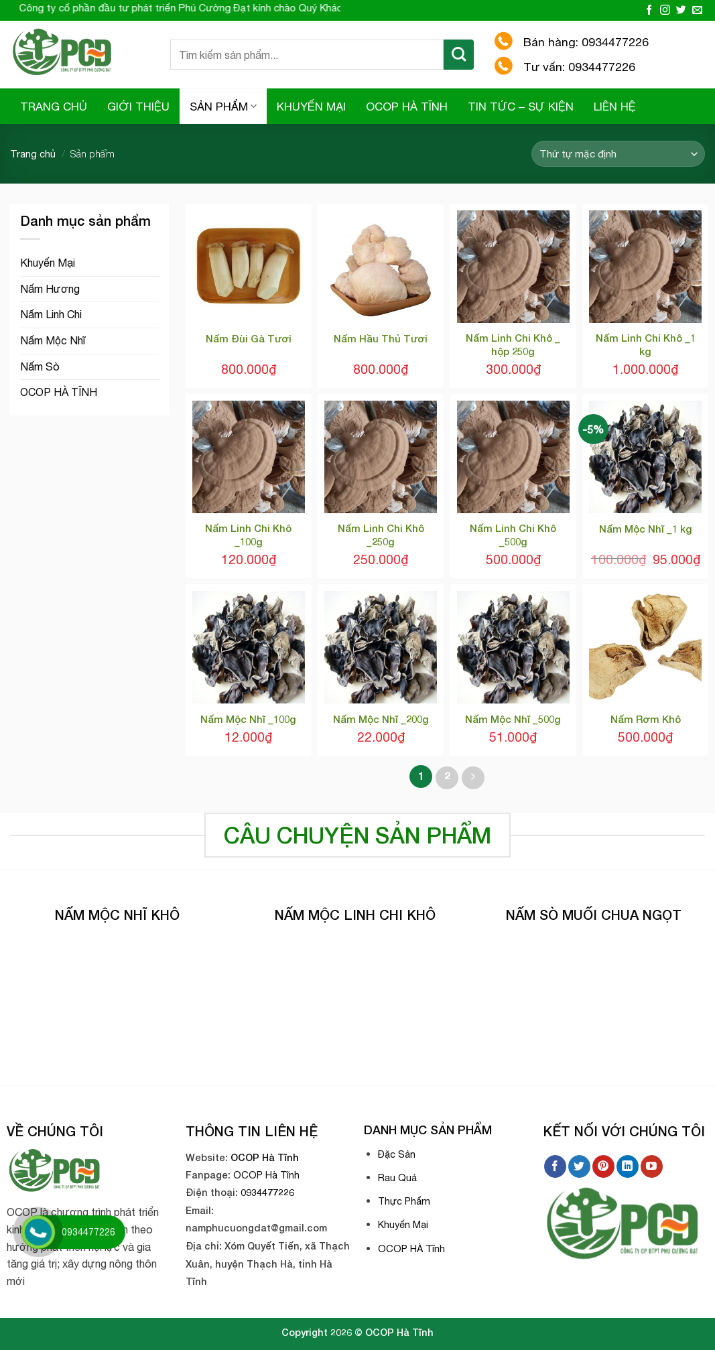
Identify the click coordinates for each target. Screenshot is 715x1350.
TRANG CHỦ (53, 106)
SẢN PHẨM (223, 106)
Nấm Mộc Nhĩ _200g (381, 719)
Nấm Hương (50, 289)
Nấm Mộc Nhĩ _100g (248, 719)
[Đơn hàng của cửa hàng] (618, 154)
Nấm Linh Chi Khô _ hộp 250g (513, 344)
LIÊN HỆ (615, 106)
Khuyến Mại (47, 263)
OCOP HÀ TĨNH (407, 106)
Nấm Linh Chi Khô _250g (381, 534)
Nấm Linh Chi (51, 314)
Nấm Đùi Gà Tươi (248, 338)
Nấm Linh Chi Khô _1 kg (646, 344)
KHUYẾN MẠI (311, 106)
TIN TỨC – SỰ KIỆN (521, 106)
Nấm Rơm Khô (645, 719)
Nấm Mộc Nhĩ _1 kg (645, 529)
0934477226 (267, 1192)
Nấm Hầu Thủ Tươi (381, 338)
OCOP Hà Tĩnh (265, 1157)
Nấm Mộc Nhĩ (52, 340)
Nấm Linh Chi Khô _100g (248, 534)
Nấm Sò (40, 366)
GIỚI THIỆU (138, 106)
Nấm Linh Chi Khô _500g (513, 534)
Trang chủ (33, 153)
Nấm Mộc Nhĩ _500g (513, 719)
